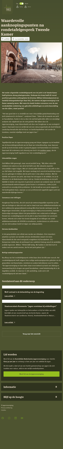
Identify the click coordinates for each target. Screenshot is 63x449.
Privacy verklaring (6, 408)
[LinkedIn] (15, 418)
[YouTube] (22, 418)
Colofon (3, 410)
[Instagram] (9, 418)
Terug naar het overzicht (31, 334)
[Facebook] (2, 418)
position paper (45, 150)
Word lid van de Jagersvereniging (31, 374)
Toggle (21, 3)
